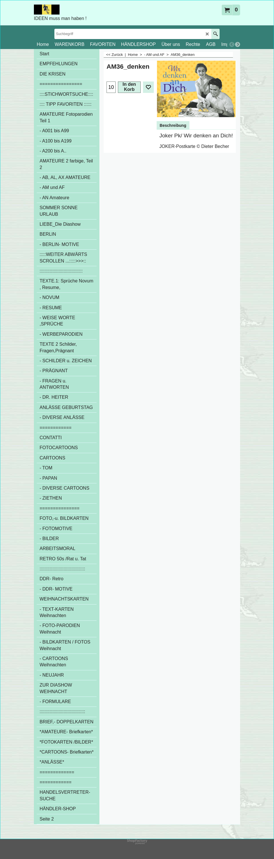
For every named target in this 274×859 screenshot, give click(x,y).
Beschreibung (173, 125)
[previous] (231, 44)
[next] (237, 44)
